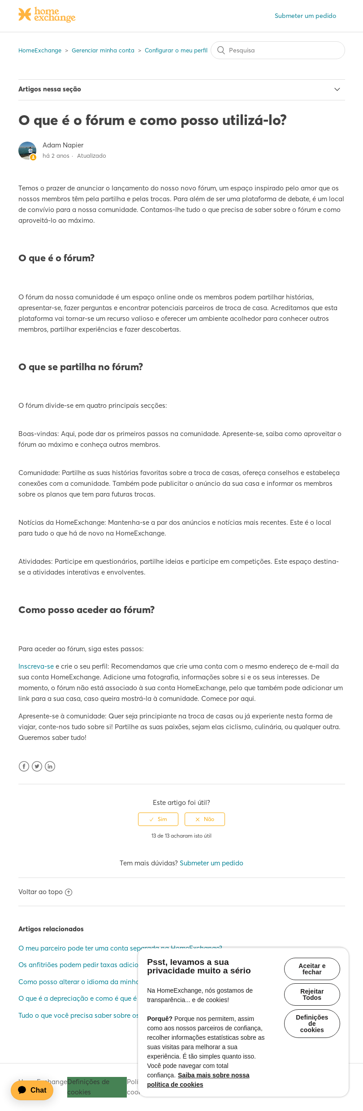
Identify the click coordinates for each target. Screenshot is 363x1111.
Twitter (37, 766)
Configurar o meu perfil (176, 50)
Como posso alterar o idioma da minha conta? (90, 981)
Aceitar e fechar (311, 969)
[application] (36, 1090)
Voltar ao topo (45, 891)
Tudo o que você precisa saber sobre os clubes (89, 1015)
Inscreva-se (36, 666)
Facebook (24, 766)
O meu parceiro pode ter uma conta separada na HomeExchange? (120, 948)
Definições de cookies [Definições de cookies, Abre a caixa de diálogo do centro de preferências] (312, 1026)
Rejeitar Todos (312, 996)
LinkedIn (50, 766)
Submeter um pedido (305, 16)
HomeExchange (39, 50)
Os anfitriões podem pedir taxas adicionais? (86, 964)
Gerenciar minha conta (103, 50)
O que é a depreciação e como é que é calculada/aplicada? (110, 998)
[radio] (158, 819)
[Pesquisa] (278, 50)
